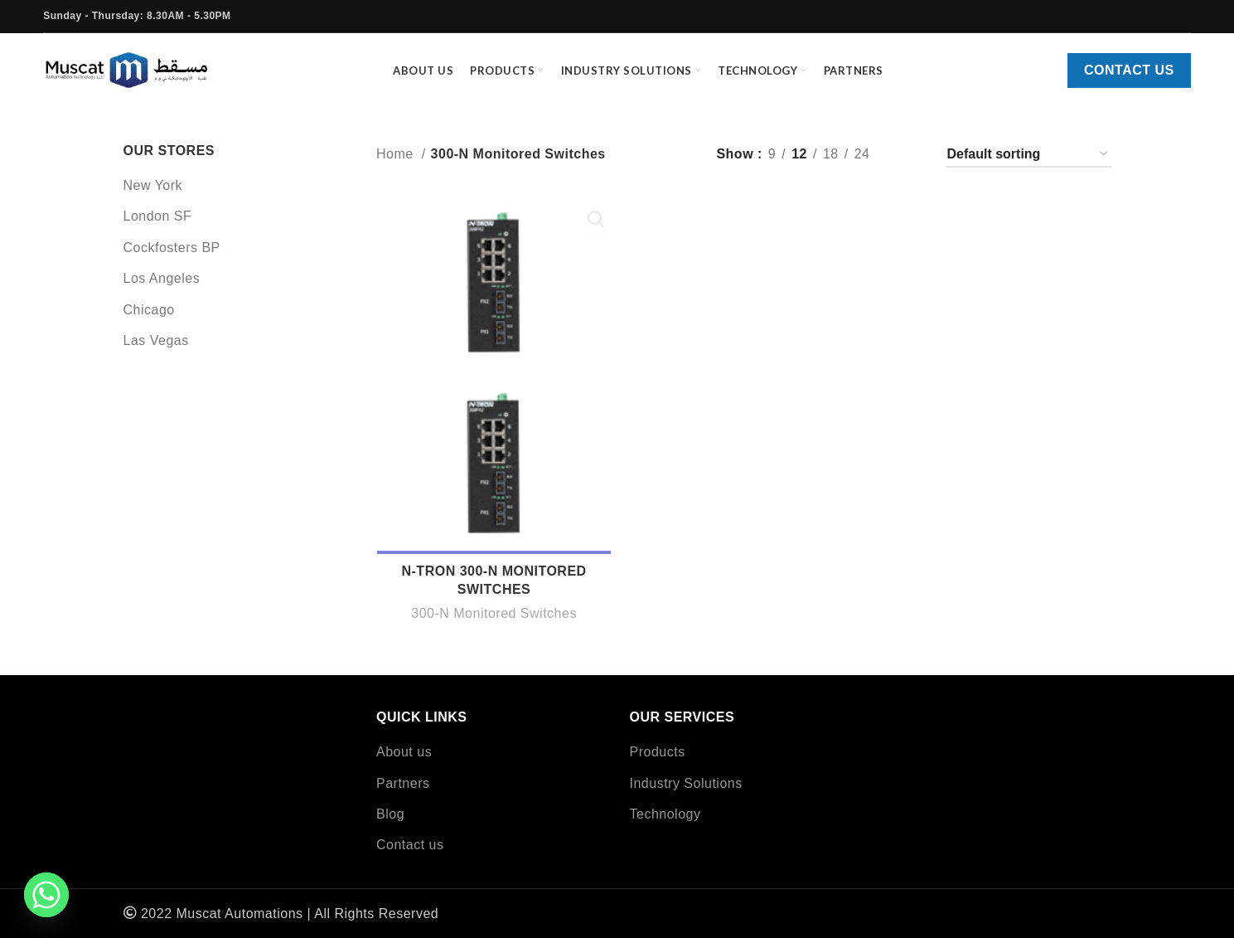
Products (657, 752)
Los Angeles (162, 291)
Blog (390, 814)
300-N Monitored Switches (493, 627)
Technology (665, 814)
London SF (157, 228)
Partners (402, 783)
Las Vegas (156, 352)
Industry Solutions (686, 783)
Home (397, 166)
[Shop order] (1028, 166)
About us (404, 752)
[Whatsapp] (46, 894)
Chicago (149, 321)
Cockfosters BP (171, 259)
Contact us (1129, 77)
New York (153, 197)
